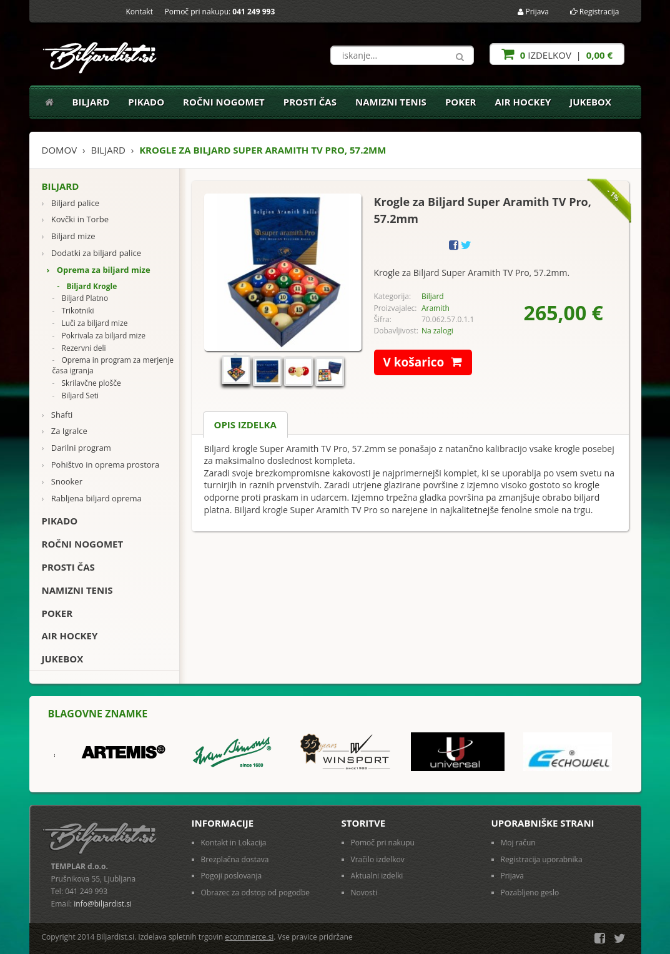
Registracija (594, 11)
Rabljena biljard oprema (92, 498)
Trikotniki (73, 311)
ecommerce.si (249, 937)
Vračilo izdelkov (378, 859)
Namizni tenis (390, 102)
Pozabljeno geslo (530, 892)
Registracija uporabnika (542, 859)
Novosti (364, 892)
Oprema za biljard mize (98, 270)
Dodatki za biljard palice (91, 253)
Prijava (533, 11)
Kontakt (139, 11)
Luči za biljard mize (90, 323)
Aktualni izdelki (377, 875)
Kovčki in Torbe (75, 219)
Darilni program (76, 448)
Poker (460, 102)
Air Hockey (523, 102)
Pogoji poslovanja (231, 875)
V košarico (428, 362)
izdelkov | (557, 54)
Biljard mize (69, 236)
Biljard (91, 102)
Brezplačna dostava (235, 859)
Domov (59, 150)
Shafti (57, 415)
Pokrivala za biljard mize (99, 336)
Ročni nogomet (224, 102)
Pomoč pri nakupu (383, 842)
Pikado (146, 102)
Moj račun (518, 842)
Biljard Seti (75, 396)
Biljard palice (71, 203)
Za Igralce (64, 431)
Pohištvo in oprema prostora (101, 465)
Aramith (435, 308)
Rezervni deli (79, 348)
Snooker (62, 481)
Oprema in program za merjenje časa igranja (113, 365)
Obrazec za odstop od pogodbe (255, 892)
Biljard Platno (80, 298)
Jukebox (590, 102)
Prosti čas (310, 102)
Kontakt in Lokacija (234, 842)
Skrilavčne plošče (86, 383)
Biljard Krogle (87, 287)
